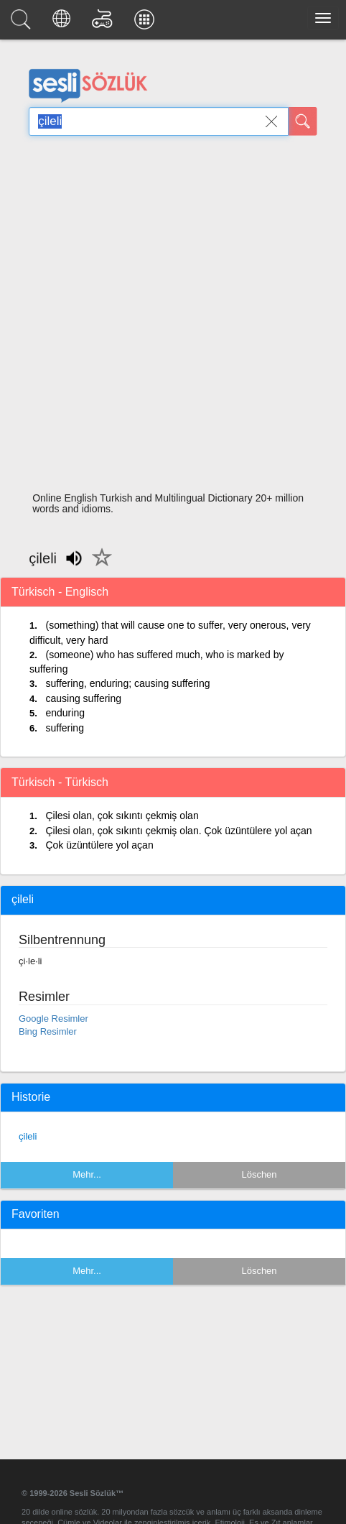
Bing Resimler (48, 1031)
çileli (28, 1136)
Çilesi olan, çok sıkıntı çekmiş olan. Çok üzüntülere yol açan (178, 830)
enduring (65, 713)
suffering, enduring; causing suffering (127, 683)
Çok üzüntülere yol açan (99, 845)
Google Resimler (53, 1018)
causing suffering (83, 698)
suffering (64, 728)
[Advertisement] (167, 318)
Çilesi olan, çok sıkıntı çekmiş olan (121, 815)
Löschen (258, 1174)
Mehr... (87, 1174)
